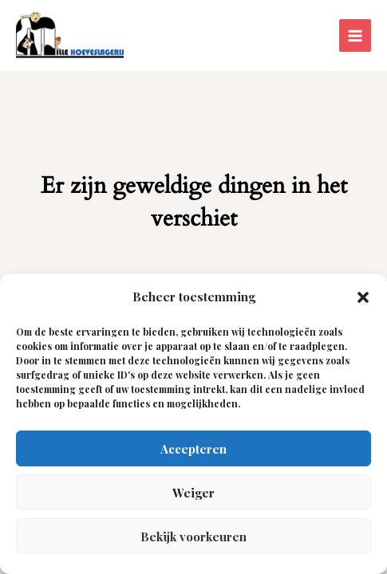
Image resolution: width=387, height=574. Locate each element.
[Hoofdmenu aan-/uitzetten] (355, 35)
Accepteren (193, 449)
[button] (363, 297)
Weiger (193, 493)
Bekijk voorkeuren (193, 537)
